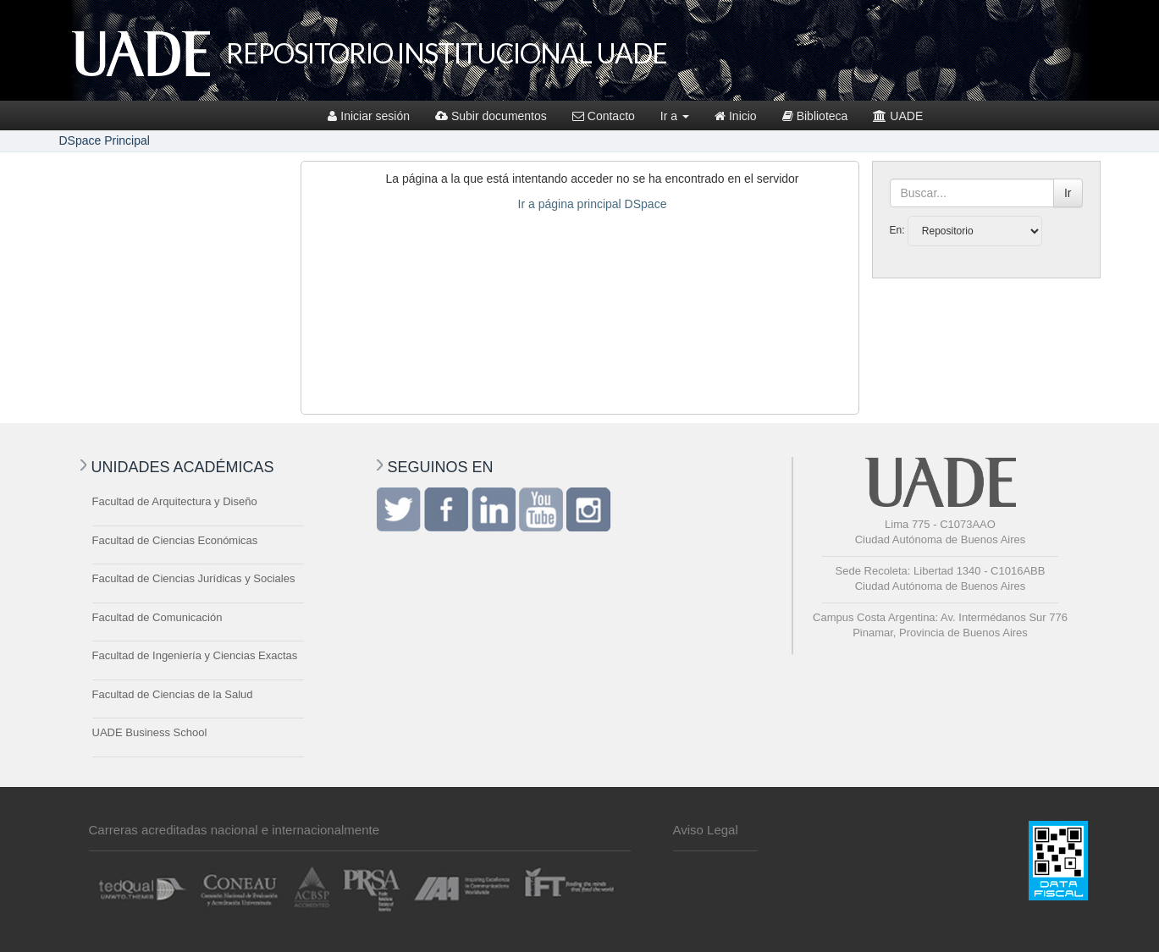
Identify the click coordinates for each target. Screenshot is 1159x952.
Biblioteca (815, 116)
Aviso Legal (705, 830)
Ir (1068, 193)
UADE (898, 116)
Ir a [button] (674, 116)
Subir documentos (491, 116)
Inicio (736, 116)
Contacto (603, 116)
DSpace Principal (104, 140)
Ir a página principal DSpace (592, 204)
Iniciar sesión (369, 116)
